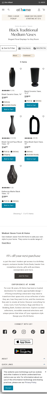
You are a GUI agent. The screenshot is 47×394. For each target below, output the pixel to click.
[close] (45, 372)
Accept (8, 388)
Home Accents (20, 26)
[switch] (21, 69)
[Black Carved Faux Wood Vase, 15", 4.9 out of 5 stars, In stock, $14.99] (12, 125)
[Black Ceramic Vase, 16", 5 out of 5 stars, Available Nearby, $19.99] (12, 77)
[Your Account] (39, 9)
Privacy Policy (30, 382)
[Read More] (6, 243)
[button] (23, 9)
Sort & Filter (8, 48)
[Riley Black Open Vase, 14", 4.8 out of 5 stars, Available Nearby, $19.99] (35, 125)
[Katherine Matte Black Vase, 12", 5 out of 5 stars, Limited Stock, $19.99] (12, 174)
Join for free (23, 276)
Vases (30, 26)
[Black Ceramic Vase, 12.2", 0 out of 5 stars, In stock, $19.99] (35, 77)
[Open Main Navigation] (3, 9)
